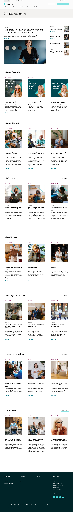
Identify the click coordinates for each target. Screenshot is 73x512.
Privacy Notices (14, 504)
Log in (51, 4)
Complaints (40, 504)
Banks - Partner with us (57, 483)
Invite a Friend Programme (58, 485)
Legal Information (7, 504)
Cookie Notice (21, 504)
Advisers (23, 0)
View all (65, 123)
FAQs (54, 481)
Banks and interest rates (8, 483)
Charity (17, 0)
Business (12, 0)
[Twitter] (57, 497)
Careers (21, 481)
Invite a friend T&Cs (56, 487)
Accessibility (46, 504)
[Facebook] (54, 497)
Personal (7, 0)
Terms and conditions (57, 489)
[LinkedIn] (60, 497)
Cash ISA (12, 6)
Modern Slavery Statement (54, 504)
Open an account (63, 4)
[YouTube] (63, 497)
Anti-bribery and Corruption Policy (31, 504)
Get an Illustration (7, 481)
